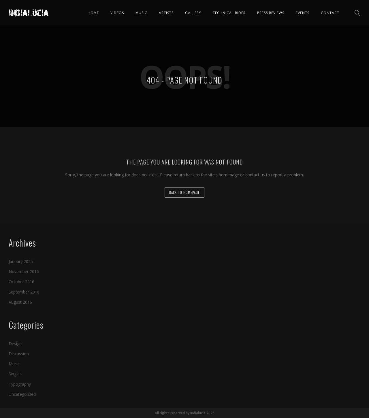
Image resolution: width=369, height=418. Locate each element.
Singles (15, 374)
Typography (20, 384)
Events (302, 12)
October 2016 (21, 281)
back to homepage (184, 192)
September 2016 (24, 291)
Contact (330, 12)
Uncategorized (22, 394)
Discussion (19, 353)
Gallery (193, 12)
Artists (166, 12)
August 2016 (20, 302)
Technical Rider (229, 12)
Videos (117, 12)
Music (141, 12)
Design (15, 343)
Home (93, 12)
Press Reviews (270, 12)
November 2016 (24, 271)
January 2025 (21, 261)
